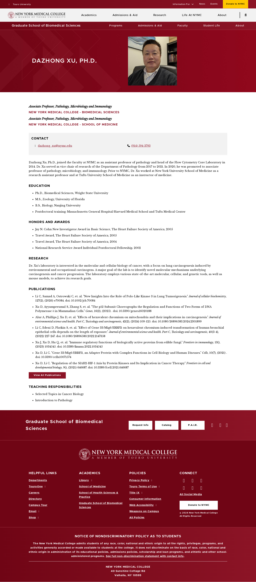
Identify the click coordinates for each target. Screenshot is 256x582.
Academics (89, 15)
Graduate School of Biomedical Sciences (46, 25)
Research (159, 15)
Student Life (211, 25)
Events (214, 4)
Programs (115, 25)
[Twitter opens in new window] (193, 481)
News (202, 4)
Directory (35, 499)
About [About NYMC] (222, 15)
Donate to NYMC (198, 505)
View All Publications (47, 375)
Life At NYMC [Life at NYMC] (192, 15)
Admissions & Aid (124, 15)
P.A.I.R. (193, 425)
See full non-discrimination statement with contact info (145, 556)
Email (34, 511)
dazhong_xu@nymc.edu (55, 145)
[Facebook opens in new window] (184, 481)
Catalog (166, 425)
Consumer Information (145, 499)
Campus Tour (38, 505)
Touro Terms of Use (145, 486)
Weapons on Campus (144, 511)
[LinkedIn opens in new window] (201, 481)
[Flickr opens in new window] (201, 489)
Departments (38, 480)
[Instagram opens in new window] (184, 489)
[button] (183, 4)
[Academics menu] (99, 15)
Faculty (182, 25)
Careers (34, 492)
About (239, 25)
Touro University (19, 4)
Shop (34, 517)
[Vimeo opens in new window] (193, 489)
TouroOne (38, 486)
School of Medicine (92, 486)
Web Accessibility (143, 505)
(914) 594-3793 (141, 145)
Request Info (140, 425)
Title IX (136, 492)
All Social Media (191, 494)
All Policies (136, 517)
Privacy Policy (141, 480)
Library (86, 480)
